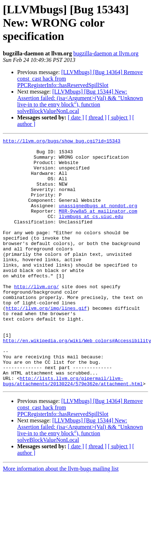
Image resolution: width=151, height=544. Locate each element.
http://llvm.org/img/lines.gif (46, 342)
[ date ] (76, 117)
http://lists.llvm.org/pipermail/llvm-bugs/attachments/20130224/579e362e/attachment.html (73, 429)
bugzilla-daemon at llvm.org (105, 53)
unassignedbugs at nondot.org (98, 219)
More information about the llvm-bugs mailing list (61, 518)
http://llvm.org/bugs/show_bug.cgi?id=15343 (62, 142)
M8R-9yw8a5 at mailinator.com (98, 226)
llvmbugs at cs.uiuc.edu (91, 232)
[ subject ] (119, 117)
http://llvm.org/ (36, 316)
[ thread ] (96, 117)
